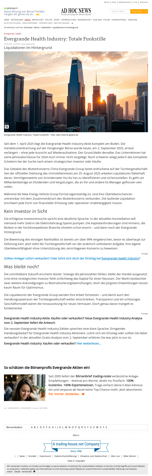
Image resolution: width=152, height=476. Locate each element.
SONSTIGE (132, 19)
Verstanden (27, 471)
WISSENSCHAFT (85, 19)
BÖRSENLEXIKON (125, 2)
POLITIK (48, 19)
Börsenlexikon (14, 427)
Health (18, 34)
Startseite (28, 27)
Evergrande (9, 34)
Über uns (115, 456)
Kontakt (32, 456)
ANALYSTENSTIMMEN (30, 23)
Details (17, 471)
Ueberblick (46, 27)
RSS (135, 2)
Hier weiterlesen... (88, 343)
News (22, 456)
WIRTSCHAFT (38, 19)
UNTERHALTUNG (68, 19)
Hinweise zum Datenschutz (93, 456)
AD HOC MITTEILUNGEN (12, 23)
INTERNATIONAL (119, 19)
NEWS (6, 19)
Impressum (45, 456)
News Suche (137, 11)
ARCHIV (106, 2)
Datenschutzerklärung (65, 456)
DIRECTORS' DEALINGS (61, 23)
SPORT (57, 19)
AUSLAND (97, 19)
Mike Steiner (130, 456)
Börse (36, 27)
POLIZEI (106, 19)
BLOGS (114, 2)
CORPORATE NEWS (45, 23)
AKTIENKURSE (17, 19)
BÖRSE (28, 19)
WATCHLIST (144, 2)
